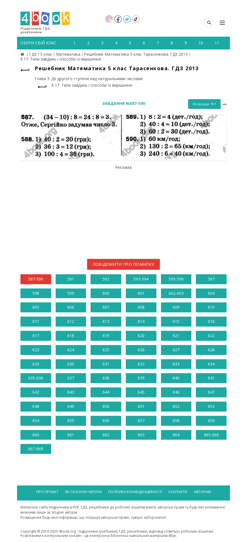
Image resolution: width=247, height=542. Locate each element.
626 (141, 349)
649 (70, 406)
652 (176, 406)
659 (211, 420)
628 (211, 349)
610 (211, 307)
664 (176, 434)
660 (35, 434)
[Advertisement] (123, 210)
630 (70, 364)
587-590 (35, 279)
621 (176, 335)
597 (211, 279)
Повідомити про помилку (123, 264)
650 (105, 406)
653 (211, 406)
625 (105, 349)
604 (211, 293)
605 (35, 307)
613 (105, 321)
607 (105, 307)
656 (105, 420)
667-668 (35, 448)
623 (35, 349)
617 (35, 335)
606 (70, 307)
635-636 (35, 378)
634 (211, 364)
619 (105, 335)
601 (141, 293)
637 (70, 378)
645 (141, 392)
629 (35, 364)
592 (105, 279)
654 (35, 420)
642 (35, 392)
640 (176, 378)
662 (105, 434)
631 (105, 364)
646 (176, 392)
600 (105, 293)
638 (105, 378)
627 (176, 349)
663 (141, 434)
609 (176, 307)
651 (141, 406)
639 (141, 378)
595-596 (176, 279)
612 (70, 321)
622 (211, 335)
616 (211, 321)
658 (176, 420)
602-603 (176, 293)
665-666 (211, 434)
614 (141, 321)
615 (176, 321)
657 (141, 420)
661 (70, 434)
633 (176, 364)
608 (141, 307)
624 (70, 349)
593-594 (140, 279)
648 (35, 406)
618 (70, 335)
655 (70, 420)
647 (211, 392)
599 (70, 293)
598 (35, 293)
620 (141, 335)
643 (70, 392)
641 (211, 378)
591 (70, 279)
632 (141, 364)
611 (35, 321)
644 (105, 392)
